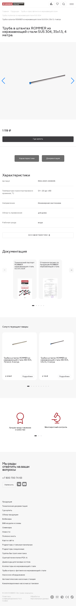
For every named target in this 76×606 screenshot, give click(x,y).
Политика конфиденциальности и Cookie (11, 599)
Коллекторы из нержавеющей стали (19, 566)
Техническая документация (14, 506)
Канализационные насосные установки (20, 583)
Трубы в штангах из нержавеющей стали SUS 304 (21, 15)
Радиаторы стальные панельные (17, 545)
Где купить (38, 139)
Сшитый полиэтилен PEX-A (14, 558)
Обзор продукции (10, 515)
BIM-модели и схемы (11, 523)
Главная (5, 11)
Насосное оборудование (13, 575)
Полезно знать (9, 536)
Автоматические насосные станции (19, 579)
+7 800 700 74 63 (12, 477)
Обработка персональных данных (39, 598)
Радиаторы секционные (13, 549)
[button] (3, 81)
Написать (9, 485)
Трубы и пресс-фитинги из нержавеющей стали (39, 11)
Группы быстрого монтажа (14, 553)
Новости (6, 532)
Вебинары (6, 519)
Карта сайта (8, 540)
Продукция (15, 11)
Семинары (7, 527)
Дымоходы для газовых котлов (16, 562)
